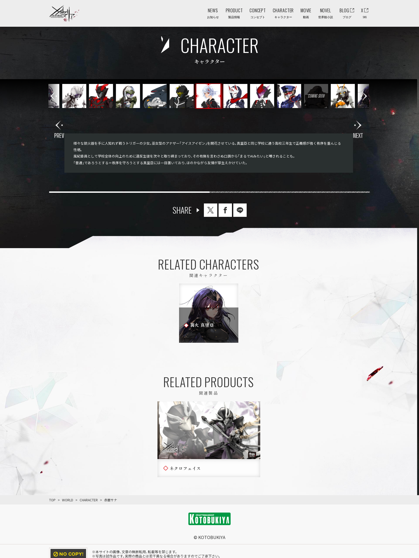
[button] (363, 96)
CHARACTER (89, 500)
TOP (52, 500)
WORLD (67, 500)
